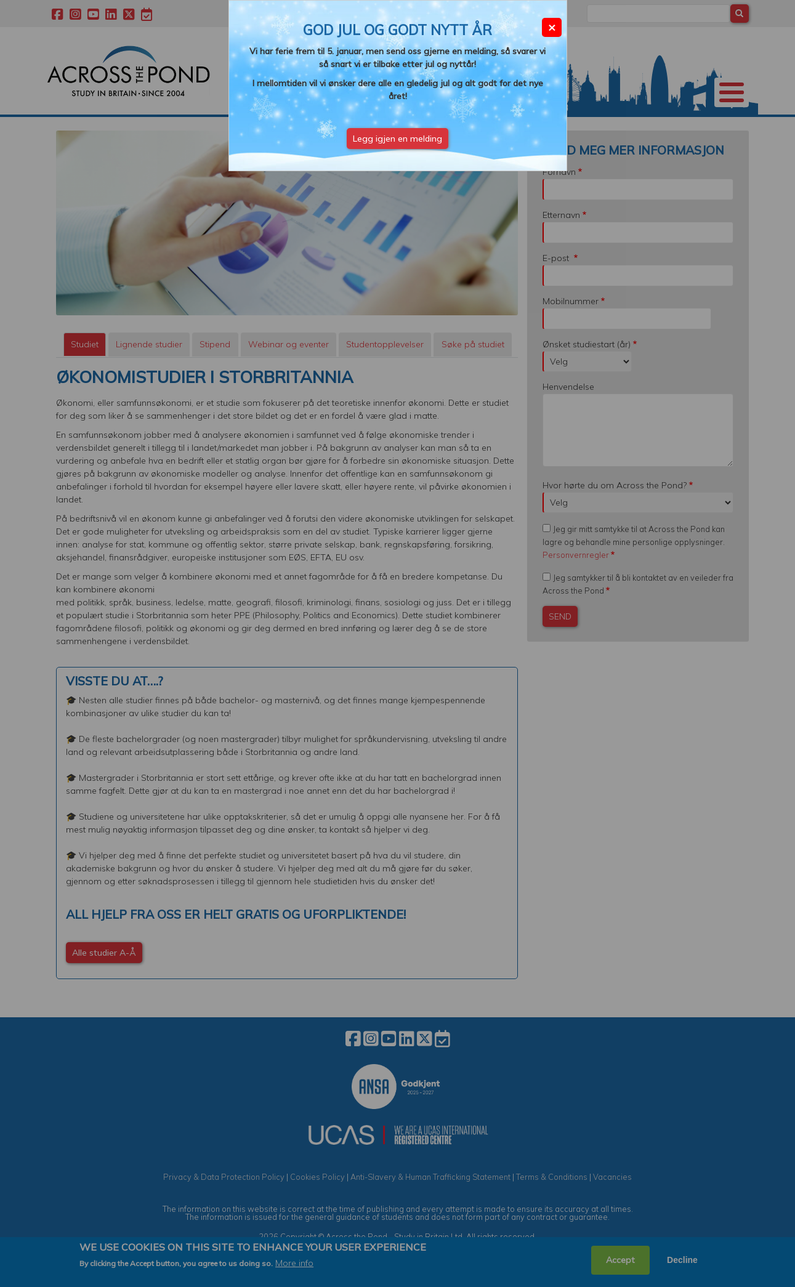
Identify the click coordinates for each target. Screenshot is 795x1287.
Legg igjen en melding (397, 138)
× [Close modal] (551, 26)
